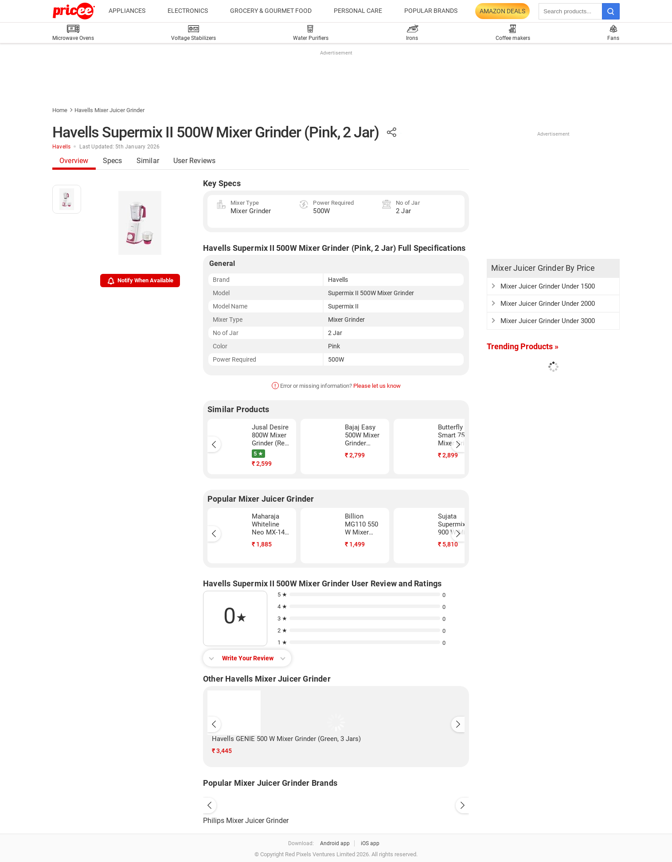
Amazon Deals (502, 11)
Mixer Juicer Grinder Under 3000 (547, 321)
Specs (112, 160)
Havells (61, 147)
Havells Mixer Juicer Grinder (109, 110)
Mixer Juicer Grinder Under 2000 (547, 304)
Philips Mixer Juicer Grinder (246, 820)
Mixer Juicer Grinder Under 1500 (547, 286)
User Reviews (194, 160)
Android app (335, 843)
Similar (148, 160)
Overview (74, 160)
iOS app (370, 843)
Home (59, 110)
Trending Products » (523, 346)
